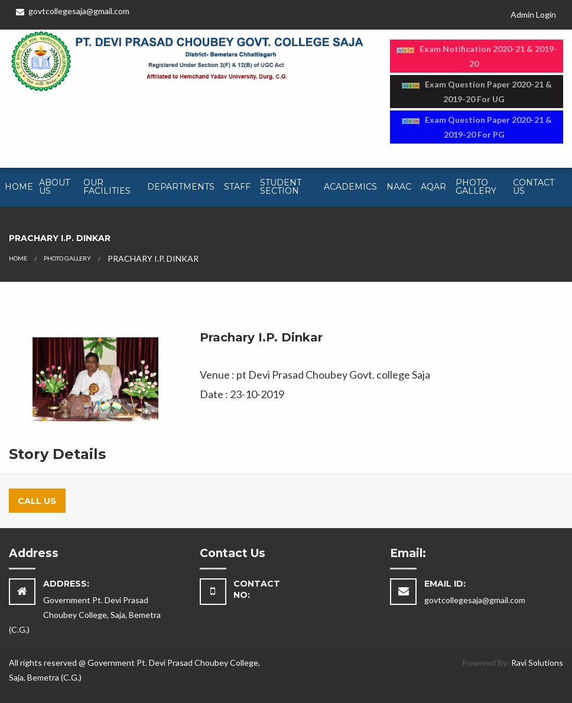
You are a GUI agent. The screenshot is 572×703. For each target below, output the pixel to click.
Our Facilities (107, 186)
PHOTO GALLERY (67, 258)
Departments (180, 186)
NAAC (398, 186)
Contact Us (533, 186)
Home (19, 186)
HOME (18, 258)
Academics (350, 186)
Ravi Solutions (537, 663)
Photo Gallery (476, 186)
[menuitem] (17, 187)
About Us (54, 186)
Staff (237, 186)
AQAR (433, 186)
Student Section (280, 186)
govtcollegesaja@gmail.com (72, 11)
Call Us (37, 501)
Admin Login (533, 14)
